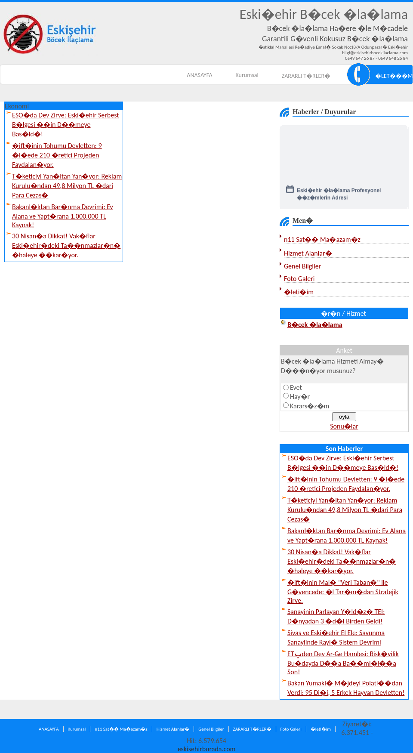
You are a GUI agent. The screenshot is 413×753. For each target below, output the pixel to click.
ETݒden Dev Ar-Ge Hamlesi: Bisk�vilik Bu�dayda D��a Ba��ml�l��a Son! (343, 663)
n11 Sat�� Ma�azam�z (322, 239)
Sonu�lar (344, 426)
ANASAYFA (199, 75)
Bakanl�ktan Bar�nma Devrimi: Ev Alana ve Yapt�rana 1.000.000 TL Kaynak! (62, 216)
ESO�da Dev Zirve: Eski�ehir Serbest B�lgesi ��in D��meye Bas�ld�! (65, 124)
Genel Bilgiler (302, 266)
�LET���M (394, 76)
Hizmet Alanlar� (308, 253)
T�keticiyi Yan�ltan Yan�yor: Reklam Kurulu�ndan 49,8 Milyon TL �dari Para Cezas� (67, 185)
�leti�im (299, 292)
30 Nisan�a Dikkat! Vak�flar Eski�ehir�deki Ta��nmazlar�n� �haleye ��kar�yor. (66, 245)
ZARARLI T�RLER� (306, 76)
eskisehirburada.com (207, 749)
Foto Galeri (299, 279)
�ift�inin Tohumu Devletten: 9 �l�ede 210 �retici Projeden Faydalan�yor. (57, 155)
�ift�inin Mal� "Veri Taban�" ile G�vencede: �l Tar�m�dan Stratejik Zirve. (342, 591)
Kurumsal (247, 75)
